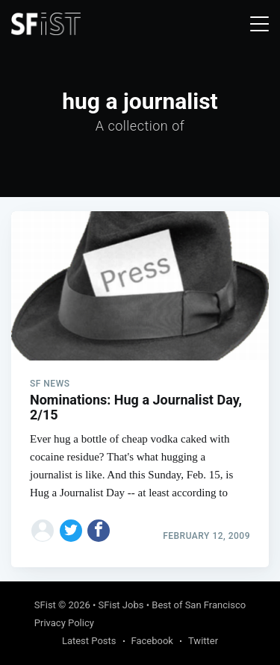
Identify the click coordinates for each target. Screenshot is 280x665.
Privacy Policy (64, 622)
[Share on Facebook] (98, 530)
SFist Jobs (121, 605)
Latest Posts (89, 640)
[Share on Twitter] (71, 530)
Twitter (203, 640)
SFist (45, 605)
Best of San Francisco (199, 605)
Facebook (152, 640)
